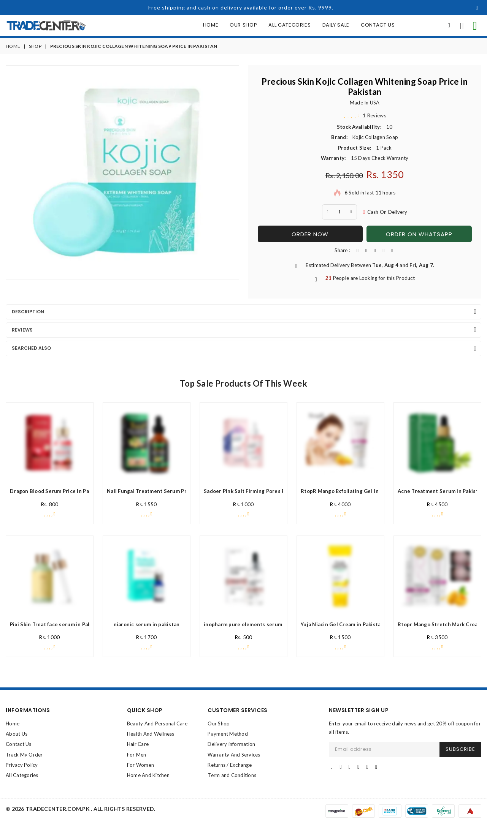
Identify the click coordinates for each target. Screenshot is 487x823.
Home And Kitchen (148, 775)
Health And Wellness (150, 734)
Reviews (22, 330)
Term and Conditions (232, 775)
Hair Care (138, 744)
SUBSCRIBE (460, 749)
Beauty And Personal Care (157, 723)
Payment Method (228, 734)
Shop (35, 46)
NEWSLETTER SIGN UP (359, 710)
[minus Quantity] (327, 212)
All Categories (289, 24)
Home (211, 24)
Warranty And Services (234, 755)
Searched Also (31, 348)
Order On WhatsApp (419, 234)
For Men (136, 755)
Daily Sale (336, 24)
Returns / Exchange (230, 765)
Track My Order (24, 755)
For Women (140, 765)
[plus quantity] (351, 212)
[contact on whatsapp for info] (475, 25)
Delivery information (231, 744)
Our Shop (243, 24)
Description (28, 311)
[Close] (477, 7)
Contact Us (378, 24)
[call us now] (462, 25)
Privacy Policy (22, 765)
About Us (16, 734)
